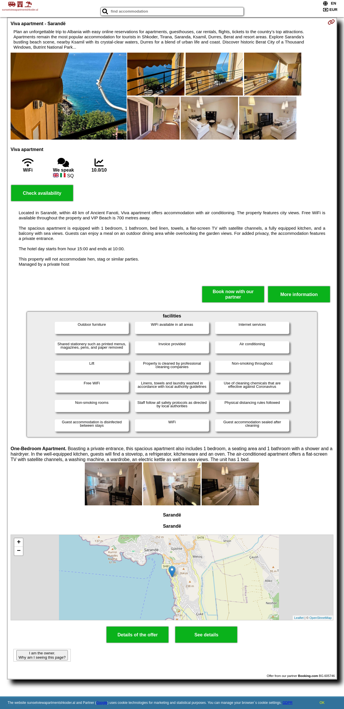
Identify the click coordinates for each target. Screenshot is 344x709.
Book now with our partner (233, 294)
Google (101, 703)
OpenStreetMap (320, 617)
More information (299, 294)
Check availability (42, 193)
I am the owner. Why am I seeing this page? (42, 655)
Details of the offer (137, 634)
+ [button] (19, 542)
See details (206, 634)
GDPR (287, 703)
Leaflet (299, 617)
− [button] (19, 551)
